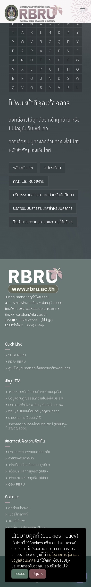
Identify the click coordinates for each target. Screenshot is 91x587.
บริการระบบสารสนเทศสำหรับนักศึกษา (43, 194)
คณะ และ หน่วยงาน (28, 181)
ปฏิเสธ (38, 574)
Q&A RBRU (16, 485)
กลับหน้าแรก (23, 167)
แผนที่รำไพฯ (16, 521)
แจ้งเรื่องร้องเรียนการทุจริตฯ (29, 465)
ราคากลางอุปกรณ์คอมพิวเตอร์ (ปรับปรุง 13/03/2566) (37, 426)
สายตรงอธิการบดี (21, 459)
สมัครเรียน (52, 167)
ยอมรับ (20, 574)
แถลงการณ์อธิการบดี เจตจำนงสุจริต (34, 392)
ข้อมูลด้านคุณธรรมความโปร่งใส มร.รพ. (36, 399)
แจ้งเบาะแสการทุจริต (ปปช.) (28, 472)
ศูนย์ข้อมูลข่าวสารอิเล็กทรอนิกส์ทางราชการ (39, 368)
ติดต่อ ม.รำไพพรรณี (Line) (27, 528)
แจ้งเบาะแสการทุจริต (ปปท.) (28, 478)
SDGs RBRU (17, 355)
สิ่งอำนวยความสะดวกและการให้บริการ (43, 221)
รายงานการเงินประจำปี (24, 418)
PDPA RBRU (17, 362)
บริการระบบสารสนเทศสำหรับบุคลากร (43, 208)
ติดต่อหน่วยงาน (19, 508)
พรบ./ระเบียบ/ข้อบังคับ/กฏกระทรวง (33, 411)
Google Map (34, 325)
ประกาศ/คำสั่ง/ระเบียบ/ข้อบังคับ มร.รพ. (36, 405)
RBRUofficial (29, 320)
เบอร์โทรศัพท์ (18, 515)
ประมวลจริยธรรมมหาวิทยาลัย (29, 452)
